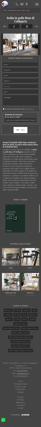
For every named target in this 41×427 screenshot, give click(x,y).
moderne (26, 310)
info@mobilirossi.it (23, 373)
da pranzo (8, 310)
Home (5, 10)
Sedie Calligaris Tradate (20, 333)
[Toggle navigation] (37, 4)
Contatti (20, 408)
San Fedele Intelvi (20, 315)
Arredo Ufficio (20, 389)
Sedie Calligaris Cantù (11, 328)
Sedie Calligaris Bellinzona (21, 342)
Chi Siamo (20, 400)
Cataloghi (20, 392)
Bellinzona (33, 315)
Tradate (32, 319)
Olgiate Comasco (20, 324)
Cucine (20, 381)
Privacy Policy (29, 109)
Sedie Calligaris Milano (30, 328)
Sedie (23, 10)
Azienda (20, 397)
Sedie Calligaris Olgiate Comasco (20, 350)
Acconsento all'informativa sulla (19, 109)
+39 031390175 (22, 371)
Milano (24, 319)
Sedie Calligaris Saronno (20, 346)
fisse (34, 310)
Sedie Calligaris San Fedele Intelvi (20, 337)
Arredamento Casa (14, 10)
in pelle (17, 310)
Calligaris (8, 315)
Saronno (9, 319)
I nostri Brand (20, 405)
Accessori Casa (20, 387)
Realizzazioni (20, 402)
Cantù (17, 319)
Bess (28, 10)
